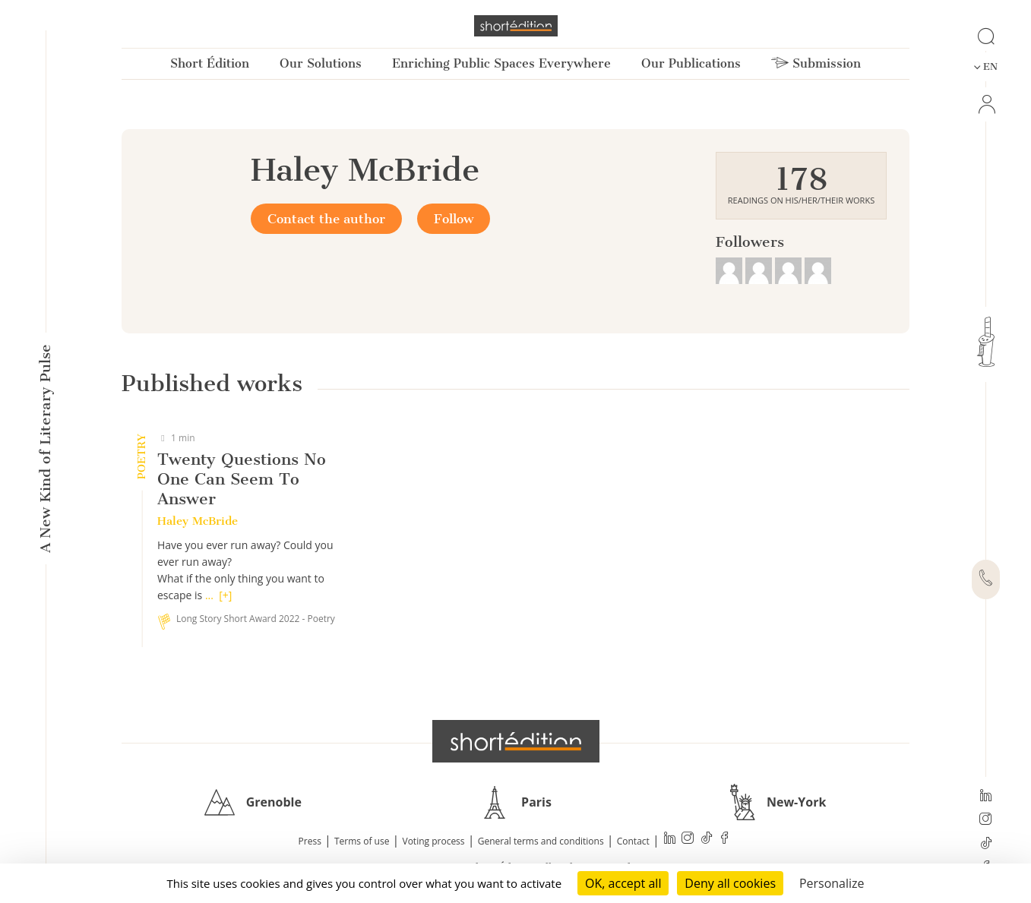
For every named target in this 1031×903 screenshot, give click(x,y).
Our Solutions (321, 63)
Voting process (434, 841)
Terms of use (361, 841)
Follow (453, 218)
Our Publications (691, 63)
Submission (816, 63)
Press (310, 841)
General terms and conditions (541, 841)
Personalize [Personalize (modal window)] (832, 883)
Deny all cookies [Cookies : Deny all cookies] (730, 883)
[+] (225, 595)
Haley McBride (197, 521)
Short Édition (209, 63)
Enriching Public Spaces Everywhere (501, 63)
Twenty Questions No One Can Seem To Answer (241, 479)
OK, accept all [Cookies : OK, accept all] (623, 883)
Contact (633, 841)
